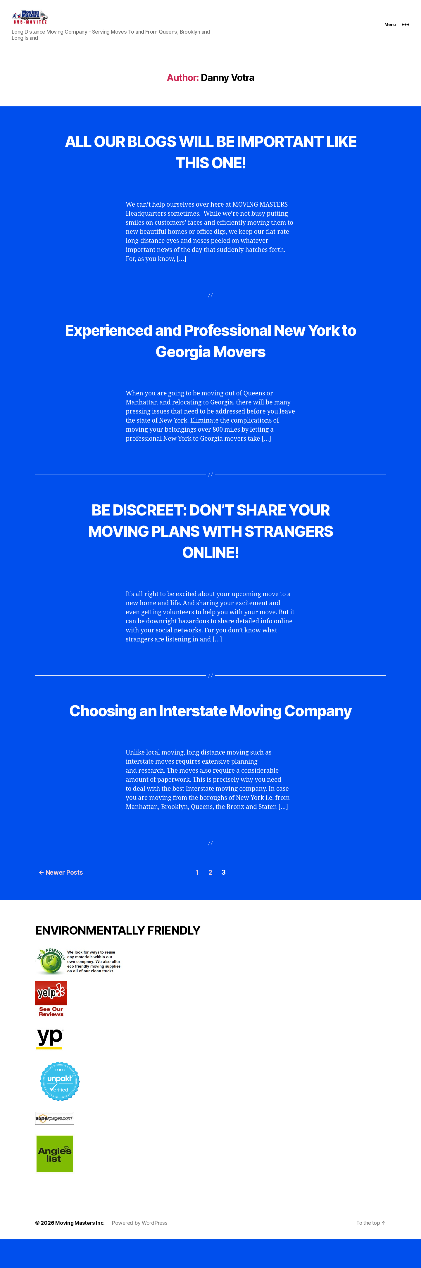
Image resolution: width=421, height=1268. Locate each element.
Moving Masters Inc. (80, 1251)
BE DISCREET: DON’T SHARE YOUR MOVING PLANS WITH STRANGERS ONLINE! (210, 538)
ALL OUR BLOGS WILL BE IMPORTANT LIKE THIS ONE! (210, 159)
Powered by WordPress (141, 1251)
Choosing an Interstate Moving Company (210, 729)
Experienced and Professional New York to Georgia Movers (210, 348)
